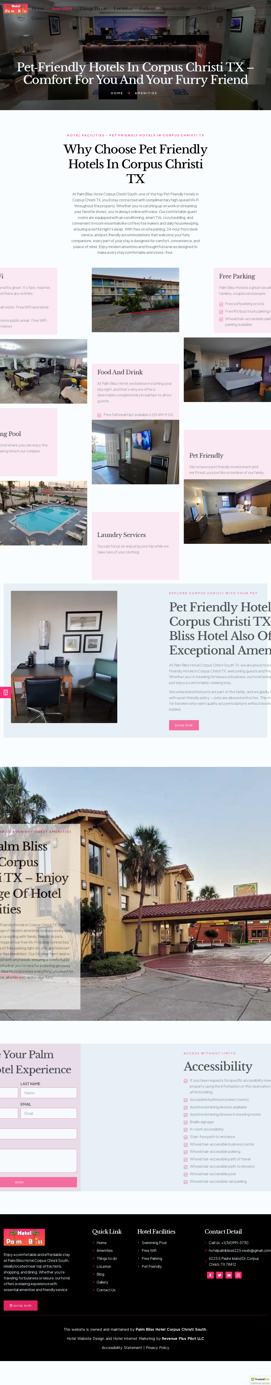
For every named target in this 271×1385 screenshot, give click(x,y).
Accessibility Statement (122, 1347)
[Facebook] (210, 1275)
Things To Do (93, 6)
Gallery (147, 6)
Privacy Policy (157, 1347)
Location (123, 6)
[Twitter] (219, 1275)
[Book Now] (5, 692)
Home (38, 6)
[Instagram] (238, 1275)
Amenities (62, 6)
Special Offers (176, 6)
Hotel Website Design (85, 1338)
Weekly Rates (210, 6)
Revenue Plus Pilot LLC (183, 1338)
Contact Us (42, 11)
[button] (260, 1380)
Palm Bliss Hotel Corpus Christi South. (171, 1329)
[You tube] (228, 1275)
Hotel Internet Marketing (134, 1338)
